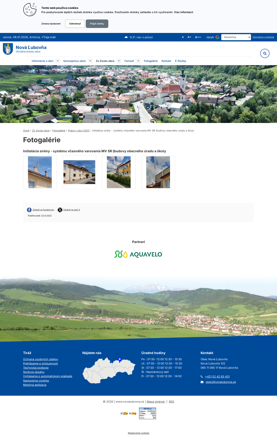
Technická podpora (35, 367)
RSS (171, 401)
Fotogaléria (151, 60)
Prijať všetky (97, 23)
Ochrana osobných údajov (40, 359)
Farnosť (129, 60)
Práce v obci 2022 (78, 130)
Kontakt (166, 60)
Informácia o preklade (263, 37)
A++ (198, 37)
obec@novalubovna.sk (221, 382)
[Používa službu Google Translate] (217, 37)
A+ (189, 37)
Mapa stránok (156, 401)
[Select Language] (236, 37)
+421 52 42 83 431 (217, 376)
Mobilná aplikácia (34, 384)
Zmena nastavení (50, 23)
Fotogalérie (58, 130)
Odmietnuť (75, 23)
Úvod (26, 130)
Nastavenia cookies (36, 380)
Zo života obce (105, 60)
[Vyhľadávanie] (264, 53)
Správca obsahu (33, 372)
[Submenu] (57, 60)
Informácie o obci (42, 60)
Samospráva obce (74, 60)
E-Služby (180, 60)
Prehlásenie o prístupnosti (40, 363)
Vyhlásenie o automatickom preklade (47, 376)
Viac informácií (183, 12)
